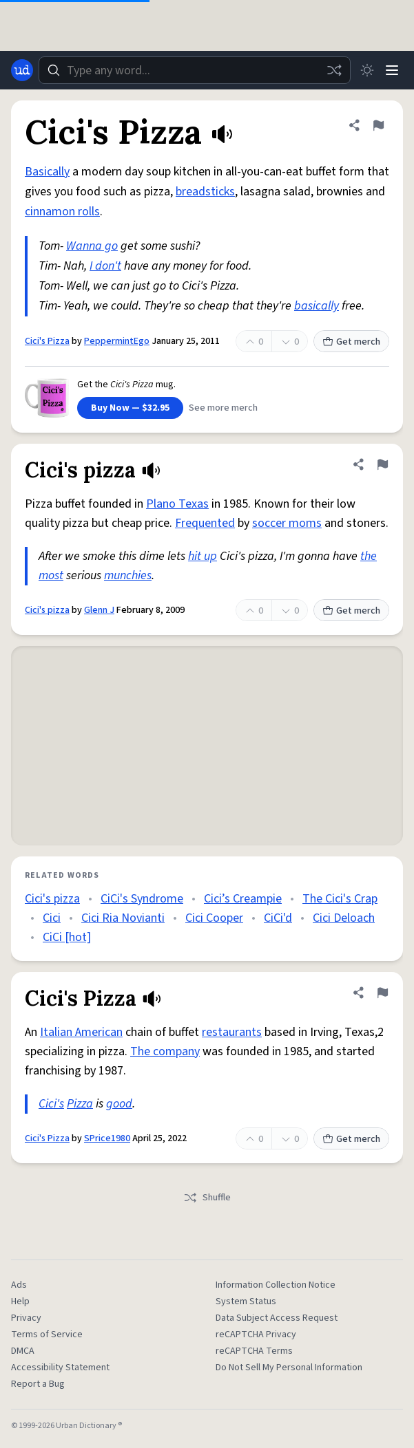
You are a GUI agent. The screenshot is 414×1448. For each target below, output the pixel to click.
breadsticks (205, 191)
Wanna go (92, 246)
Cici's (51, 1103)
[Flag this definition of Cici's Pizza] (378, 125)
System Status (246, 1301)
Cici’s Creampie (243, 898)
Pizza (80, 1103)
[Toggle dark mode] (367, 70)
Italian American (81, 1032)
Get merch (351, 342)
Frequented (205, 523)
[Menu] (392, 70)
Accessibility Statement (60, 1367)
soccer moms (287, 523)
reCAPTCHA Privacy (256, 1334)
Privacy (26, 1318)
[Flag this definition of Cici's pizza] (382, 464)
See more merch (223, 408)
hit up (202, 556)
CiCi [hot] (67, 937)
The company (165, 1051)
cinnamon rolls (62, 211)
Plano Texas (177, 503)
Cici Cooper (214, 918)
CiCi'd (278, 918)
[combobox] (195, 70)
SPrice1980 (107, 1138)
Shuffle (207, 1197)
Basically (47, 171)
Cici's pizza (47, 610)
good (119, 1103)
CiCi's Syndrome (142, 898)
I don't (105, 265)
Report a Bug (38, 1384)
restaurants (232, 1032)
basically (316, 305)
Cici (52, 918)
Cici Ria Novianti (123, 918)
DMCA (22, 1351)
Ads (19, 1285)
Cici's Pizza (47, 341)
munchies (128, 575)
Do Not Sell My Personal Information (289, 1367)
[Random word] (334, 70)
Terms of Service (47, 1334)
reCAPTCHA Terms (254, 1351)
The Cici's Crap (339, 898)
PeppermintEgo (116, 341)
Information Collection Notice (275, 1285)
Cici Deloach (344, 918)
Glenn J (99, 610)
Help (20, 1301)
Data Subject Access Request (277, 1318)
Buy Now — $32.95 (130, 408)
